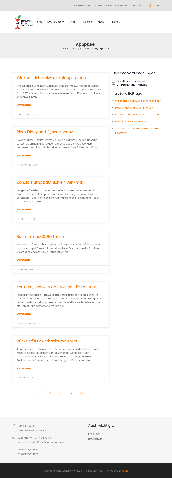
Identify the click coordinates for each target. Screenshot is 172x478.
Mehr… (101, 21)
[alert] (137, 83)
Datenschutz (137, 5)
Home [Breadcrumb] (65, 48)
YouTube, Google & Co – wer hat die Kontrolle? (57, 287)
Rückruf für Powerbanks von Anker (47, 341)
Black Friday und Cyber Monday (45, 131)
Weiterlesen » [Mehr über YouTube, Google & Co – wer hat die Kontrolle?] (24, 314)
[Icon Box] (154, 5)
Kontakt (116, 21)
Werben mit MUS (82, 5)
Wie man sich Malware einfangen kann (51, 77)
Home (39, 21)
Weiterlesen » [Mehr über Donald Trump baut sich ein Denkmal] (24, 209)
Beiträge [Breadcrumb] (77, 48)
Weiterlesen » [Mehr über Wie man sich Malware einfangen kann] (24, 105)
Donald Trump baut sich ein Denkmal (50, 182)
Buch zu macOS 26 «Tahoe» (41, 236)
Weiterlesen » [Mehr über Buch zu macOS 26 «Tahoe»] (24, 260)
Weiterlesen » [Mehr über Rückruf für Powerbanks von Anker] (24, 368)
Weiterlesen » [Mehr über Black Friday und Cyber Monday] (24, 155)
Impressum (121, 5)
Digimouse (122, 470)
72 (83, 392)
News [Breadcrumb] (87, 48)
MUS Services (54, 21)
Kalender (88, 21)
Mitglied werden (103, 5)
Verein (72, 21)
